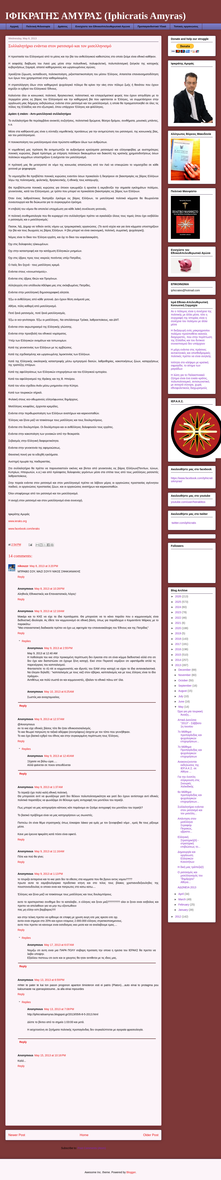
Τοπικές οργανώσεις (186, 26)
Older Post (150, 1135)
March (182, 899)
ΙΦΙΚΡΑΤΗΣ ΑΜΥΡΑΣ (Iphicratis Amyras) (95, 15)
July (181, 696)
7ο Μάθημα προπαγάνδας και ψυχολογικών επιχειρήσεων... (190, 736)
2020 (178, 628)
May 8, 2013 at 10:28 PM (49, 588)
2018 (178, 638)
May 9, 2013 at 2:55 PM (58, 648)
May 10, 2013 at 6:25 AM (59, 691)
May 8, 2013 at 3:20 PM (44, 566)
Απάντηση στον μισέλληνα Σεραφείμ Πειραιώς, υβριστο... (187, 825)
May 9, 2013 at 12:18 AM (49, 611)
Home (84, 1135)
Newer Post (16, 1135)
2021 (178, 622)
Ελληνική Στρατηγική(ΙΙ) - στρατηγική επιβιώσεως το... (189, 841)
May (181, 706)
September (185, 685)
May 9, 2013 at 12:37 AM (49, 719)
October (183, 680)
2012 (178, 916)
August (182, 690)
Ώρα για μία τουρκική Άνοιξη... (190, 713)
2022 (178, 617)
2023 (178, 612)
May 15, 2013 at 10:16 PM (50, 1055)
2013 (178, 665)
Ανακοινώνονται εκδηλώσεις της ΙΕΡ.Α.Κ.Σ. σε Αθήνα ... (188, 766)
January (183, 909)
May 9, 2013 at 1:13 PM (48, 873)
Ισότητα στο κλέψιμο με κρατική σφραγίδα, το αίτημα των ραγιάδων (189, 365)
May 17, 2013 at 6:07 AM (59, 944)
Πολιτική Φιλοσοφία (38, 26)
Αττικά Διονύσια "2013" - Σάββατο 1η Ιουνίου (189, 723)
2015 (178, 654)
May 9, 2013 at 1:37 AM (48, 787)
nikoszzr (23, 566)
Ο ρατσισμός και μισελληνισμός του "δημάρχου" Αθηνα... (190, 877)
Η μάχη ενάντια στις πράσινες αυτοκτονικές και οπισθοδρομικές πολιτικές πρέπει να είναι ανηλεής (191, 353)
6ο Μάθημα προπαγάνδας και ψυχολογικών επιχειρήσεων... (190, 796)
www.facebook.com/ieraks (24, 528)
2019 (178, 633)
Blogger (130, 1172)
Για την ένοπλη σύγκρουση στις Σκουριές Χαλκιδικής (189, 781)
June (181, 701)
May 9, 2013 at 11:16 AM (49, 851)
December (184, 669)
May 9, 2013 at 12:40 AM (59, 755)
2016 (178, 649)
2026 (178, 596)
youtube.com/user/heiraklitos (188, 501)
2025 (178, 601)
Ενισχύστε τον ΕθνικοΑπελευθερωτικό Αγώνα (102, 26)
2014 (178, 659)
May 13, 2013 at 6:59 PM (49, 979)
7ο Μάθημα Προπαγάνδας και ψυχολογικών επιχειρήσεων (190, 751)
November (184, 675)
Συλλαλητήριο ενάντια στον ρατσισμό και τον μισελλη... (191, 810)
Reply (21, 576)
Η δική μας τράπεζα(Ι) (191, 867)
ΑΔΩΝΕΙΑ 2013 (187, 887)
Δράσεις (63, 26)
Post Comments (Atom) (92, 1148)
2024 (178, 607)
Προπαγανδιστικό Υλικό (152, 26)
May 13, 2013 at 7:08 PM (59, 1009)
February (184, 904)
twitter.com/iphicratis (183, 522)
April (181, 893)
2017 (178, 644)
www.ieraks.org (17, 521)
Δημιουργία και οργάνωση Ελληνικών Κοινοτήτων (186, 856)
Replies (26, 641)
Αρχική (14, 26)
